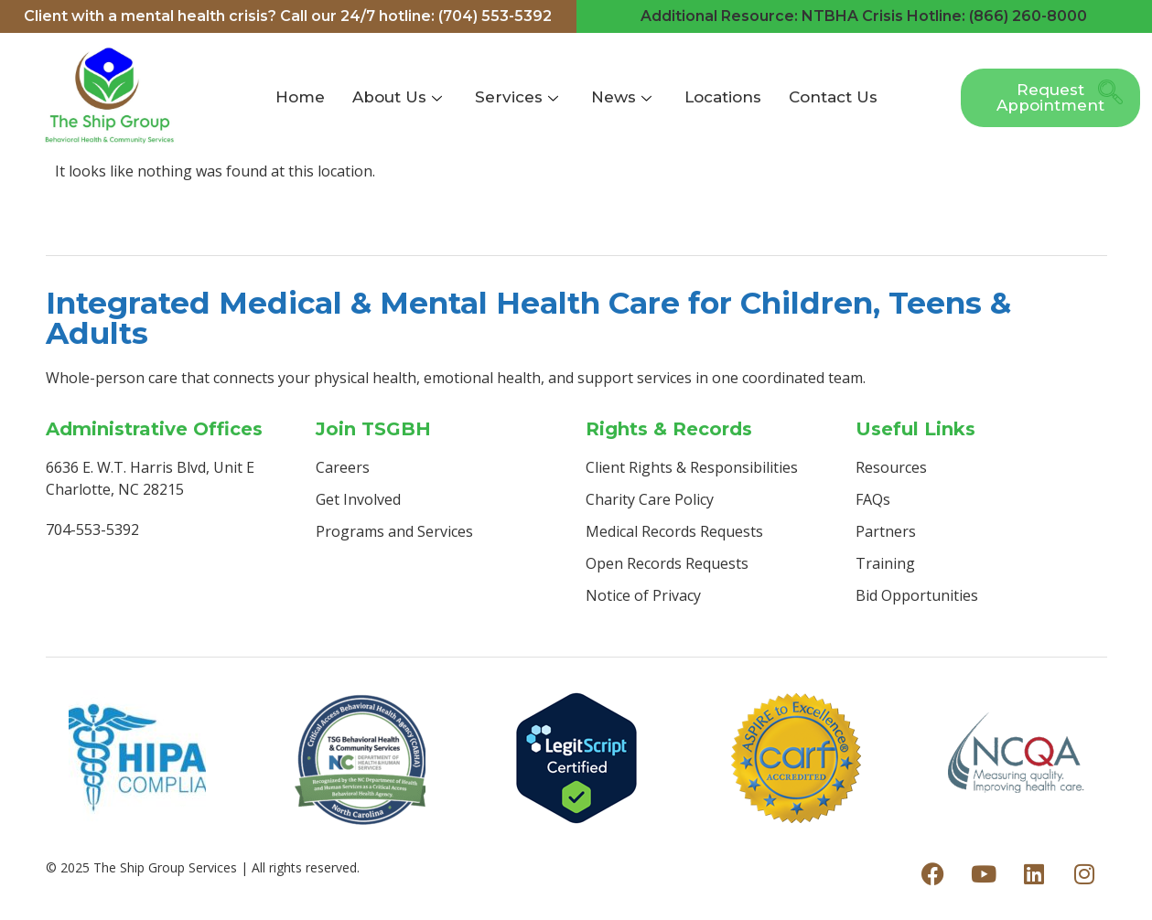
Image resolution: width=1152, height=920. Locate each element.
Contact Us (833, 97)
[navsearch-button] (1104, 98)
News (621, 97)
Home (300, 97)
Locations (722, 97)
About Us (397, 97)
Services (516, 97)
